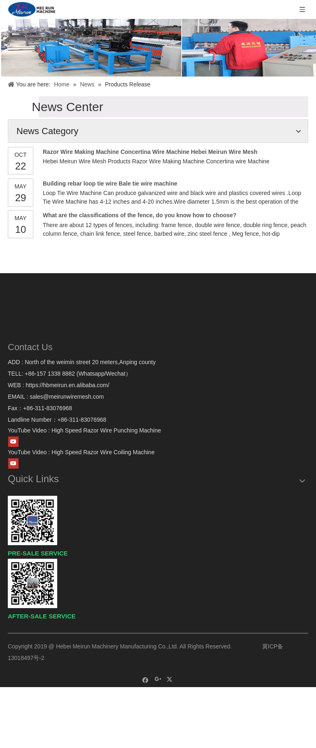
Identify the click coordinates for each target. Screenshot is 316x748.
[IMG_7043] (158, 48)
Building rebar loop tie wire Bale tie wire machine (110, 183)
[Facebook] (145, 679)
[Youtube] (13, 441)
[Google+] (158, 679)
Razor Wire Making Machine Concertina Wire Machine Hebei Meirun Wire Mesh (150, 152)
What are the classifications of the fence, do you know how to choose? (140, 215)
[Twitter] (170, 679)
